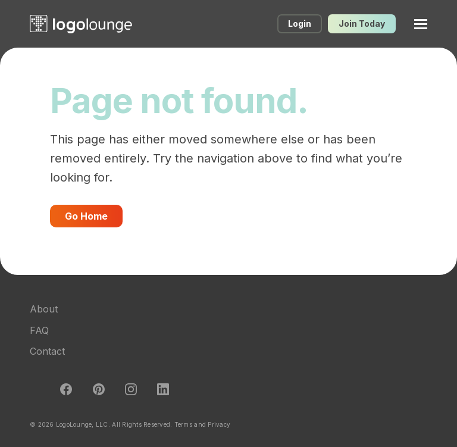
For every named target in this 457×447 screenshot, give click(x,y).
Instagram (131, 389)
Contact (47, 351)
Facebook (66, 389)
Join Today (362, 23)
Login (299, 23)
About (44, 309)
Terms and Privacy (202, 424)
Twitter (34, 389)
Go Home (86, 216)
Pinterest (99, 389)
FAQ (39, 330)
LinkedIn (163, 389)
